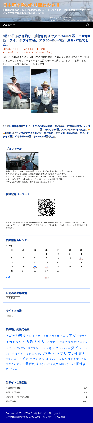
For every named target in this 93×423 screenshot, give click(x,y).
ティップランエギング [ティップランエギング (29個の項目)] (30, 354)
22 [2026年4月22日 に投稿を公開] (46, 266)
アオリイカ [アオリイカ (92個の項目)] (41, 335)
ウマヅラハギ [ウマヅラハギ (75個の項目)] (57, 342)
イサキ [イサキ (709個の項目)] (43, 341)
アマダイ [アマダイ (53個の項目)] (81, 336)
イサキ (25, 52)
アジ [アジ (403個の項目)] (73, 335)
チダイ (42, 52)
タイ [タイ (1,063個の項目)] (74, 347)
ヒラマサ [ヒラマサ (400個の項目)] (59, 353)
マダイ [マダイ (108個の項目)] (34, 359)
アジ (18, 52)
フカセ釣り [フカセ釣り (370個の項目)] (77, 353)
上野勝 (42, 49)
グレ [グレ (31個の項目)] (11, 348)
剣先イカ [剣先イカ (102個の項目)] (19, 364)
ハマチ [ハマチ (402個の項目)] (45, 353)
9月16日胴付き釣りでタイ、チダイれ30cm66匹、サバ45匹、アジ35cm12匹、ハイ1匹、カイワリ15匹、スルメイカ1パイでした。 (46, 128)
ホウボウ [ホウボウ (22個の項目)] (14, 359)
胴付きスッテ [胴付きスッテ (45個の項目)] (68, 364)
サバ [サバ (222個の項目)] (24, 348)
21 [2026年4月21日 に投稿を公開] (35, 266)
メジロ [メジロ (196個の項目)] (43, 359)
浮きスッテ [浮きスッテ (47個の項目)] (44, 364)
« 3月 (8, 277)
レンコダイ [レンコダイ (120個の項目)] (69, 359)
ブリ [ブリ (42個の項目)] (8, 359)
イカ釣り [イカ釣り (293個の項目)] (29, 342)
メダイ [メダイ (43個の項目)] (52, 359)
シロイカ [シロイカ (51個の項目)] (40, 348)
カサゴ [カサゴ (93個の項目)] (69, 341)
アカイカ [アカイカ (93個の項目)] (54, 335)
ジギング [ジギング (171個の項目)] (52, 348)
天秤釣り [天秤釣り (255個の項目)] (32, 364)
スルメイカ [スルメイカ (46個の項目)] (64, 348)
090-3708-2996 (32, 417)
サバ (31, 52)
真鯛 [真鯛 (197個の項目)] (58, 364)
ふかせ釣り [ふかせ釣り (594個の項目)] (16, 335)
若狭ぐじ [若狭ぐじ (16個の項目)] (16, 369)
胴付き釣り (51, 52)
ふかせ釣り (10, 52)
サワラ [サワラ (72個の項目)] (31, 348)
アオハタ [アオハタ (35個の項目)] (30, 336)
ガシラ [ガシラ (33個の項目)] (77, 342)
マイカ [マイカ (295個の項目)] (23, 359)
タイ (36, 52)
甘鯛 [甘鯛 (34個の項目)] (53, 364)
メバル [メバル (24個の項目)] (58, 359)
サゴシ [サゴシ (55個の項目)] (16, 348)
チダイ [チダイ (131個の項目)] (16, 353)
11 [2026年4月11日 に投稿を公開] (81, 258)
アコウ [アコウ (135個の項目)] (64, 335)
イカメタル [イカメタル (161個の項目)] (14, 341)
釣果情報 (29, 49)
